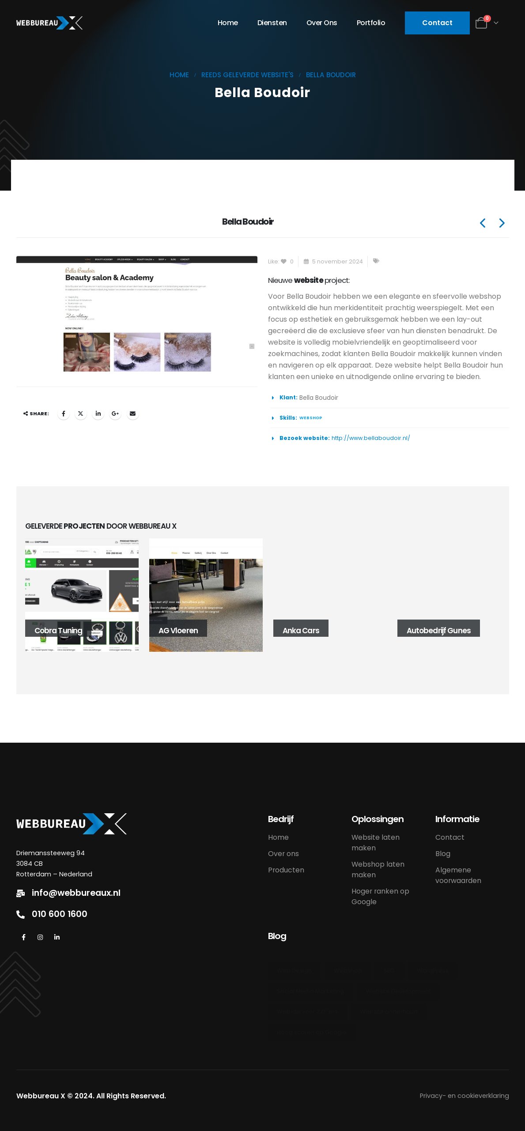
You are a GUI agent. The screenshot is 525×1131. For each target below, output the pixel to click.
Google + (115, 413)
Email (133, 413)
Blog (442, 854)
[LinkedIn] (57, 937)
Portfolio (371, 23)
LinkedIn (98, 413)
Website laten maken (375, 842)
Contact (450, 837)
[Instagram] (40, 937)
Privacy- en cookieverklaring (464, 1095)
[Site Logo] (49, 22)
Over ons (321, 23)
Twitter (81, 413)
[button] (437, 22)
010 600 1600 (59, 914)
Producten (286, 870)
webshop (310, 418)
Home (228, 23)
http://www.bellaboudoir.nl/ (371, 438)
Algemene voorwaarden (458, 875)
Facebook (63, 413)
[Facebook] (23, 937)
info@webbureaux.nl (76, 893)
